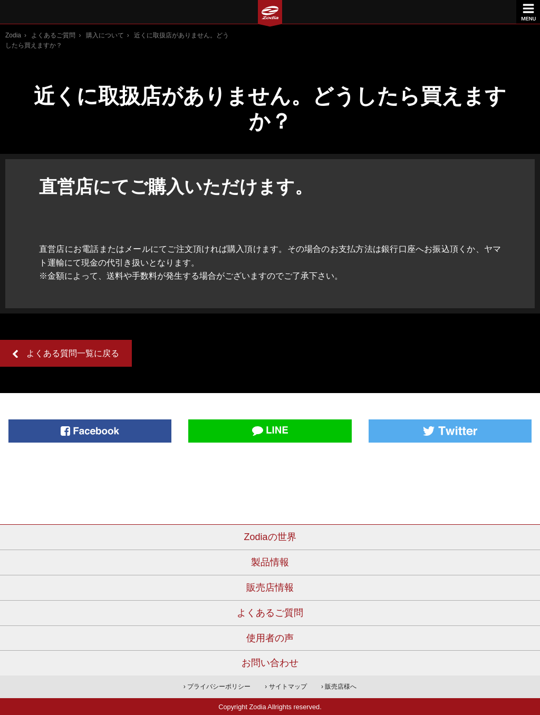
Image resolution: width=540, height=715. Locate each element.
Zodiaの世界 (270, 537)
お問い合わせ (270, 663)
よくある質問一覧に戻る (72, 353)
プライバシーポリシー (218, 686)
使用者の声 (270, 638)
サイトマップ (288, 686)
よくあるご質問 (53, 35)
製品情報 (270, 562)
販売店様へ (340, 686)
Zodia (13, 35)
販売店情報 (270, 587)
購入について (105, 35)
